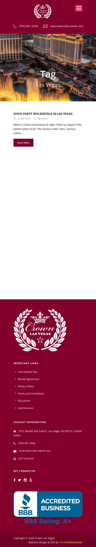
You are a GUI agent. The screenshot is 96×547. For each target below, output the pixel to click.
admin (44, 118)
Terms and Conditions (31, 393)
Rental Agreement (28, 379)
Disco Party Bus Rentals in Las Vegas (42, 114)
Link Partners (25, 408)
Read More (23, 142)
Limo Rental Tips (28, 371)
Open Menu (79, 8)
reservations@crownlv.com (66, 26)
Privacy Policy (26, 386)
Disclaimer (24, 400)
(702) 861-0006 (28, 26)
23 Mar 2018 (24, 118)
